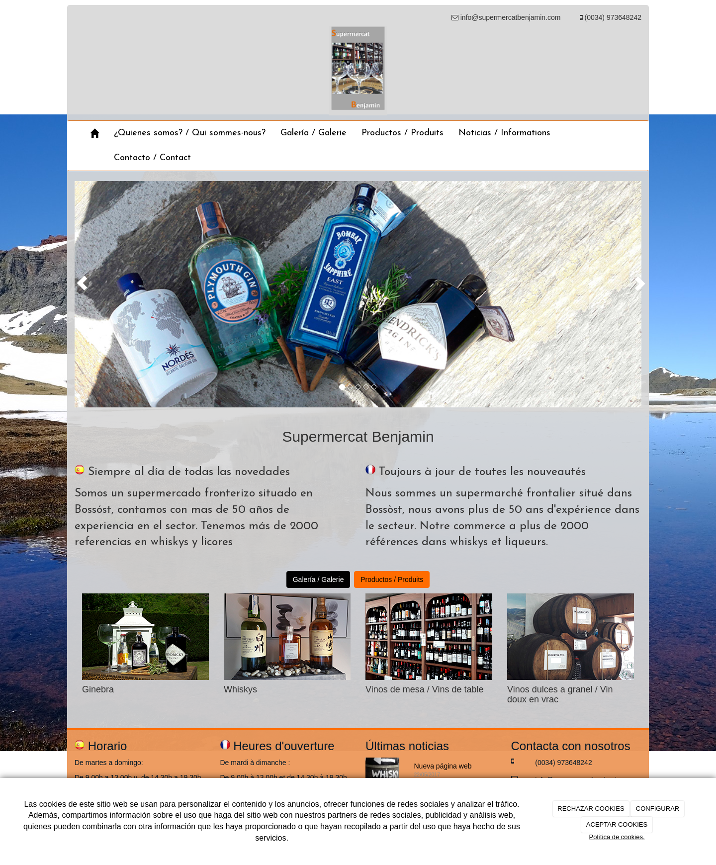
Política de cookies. (616, 837)
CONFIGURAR (657, 808)
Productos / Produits (402, 133)
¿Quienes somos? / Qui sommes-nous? (190, 133)
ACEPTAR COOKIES (616, 824)
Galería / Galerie (313, 133)
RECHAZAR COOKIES (590, 808)
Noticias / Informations (504, 133)
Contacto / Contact (152, 158)
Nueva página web (443, 766)
